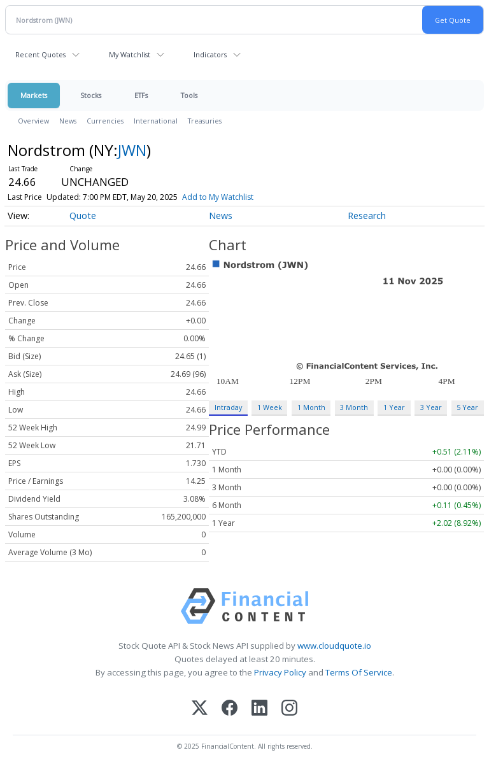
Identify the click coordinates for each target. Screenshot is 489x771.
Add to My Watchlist (217, 197)
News (67, 120)
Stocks (90, 95)
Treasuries (205, 120)
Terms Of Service (358, 672)
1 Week (269, 407)
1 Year (394, 407)
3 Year (431, 407)
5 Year (467, 407)
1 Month (311, 407)
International (156, 120)
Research (367, 215)
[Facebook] (229, 709)
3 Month (354, 407)
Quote (82, 215)
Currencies (105, 120)
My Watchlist (129, 54)
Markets (33, 95)
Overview (33, 120)
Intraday (228, 407)
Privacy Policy (280, 672)
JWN (132, 149)
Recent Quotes (40, 54)
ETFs (141, 95)
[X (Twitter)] (200, 709)
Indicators (210, 54)
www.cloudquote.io (334, 645)
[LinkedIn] (259, 709)
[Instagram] (289, 709)
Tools (189, 95)
